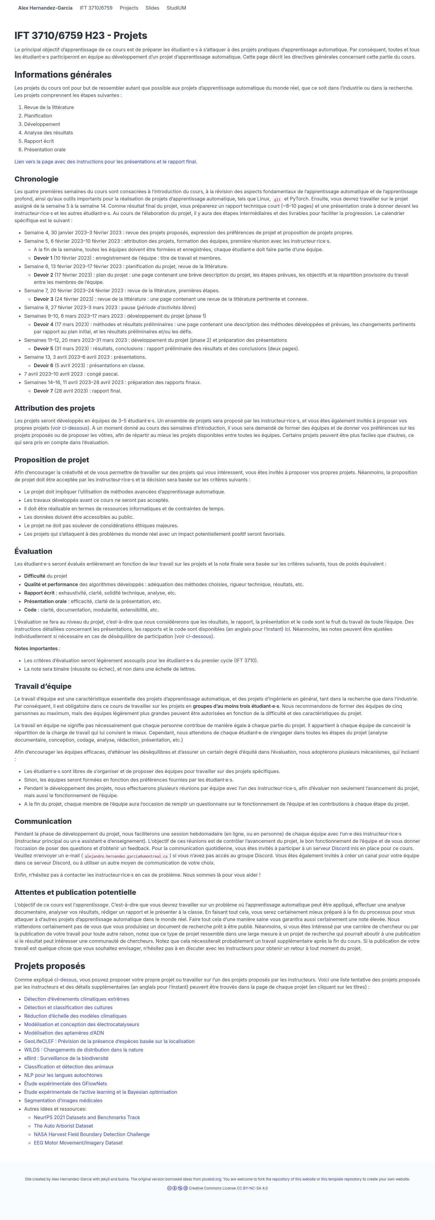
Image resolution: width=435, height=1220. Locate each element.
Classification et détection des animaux (69, 1067)
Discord (340, 848)
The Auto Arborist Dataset (63, 1126)
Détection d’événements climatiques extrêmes (76, 999)
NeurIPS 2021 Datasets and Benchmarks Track (87, 1117)
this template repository (341, 1179)
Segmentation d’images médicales (63, 1100)
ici (287, 629)
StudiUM (176, 8)
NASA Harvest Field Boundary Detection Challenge (92, 1134)
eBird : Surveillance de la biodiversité (66, 1058)
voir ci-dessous (70, 428)
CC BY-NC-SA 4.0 (252, 1188)
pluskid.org (211, 1179)
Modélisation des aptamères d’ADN (64, 1033)
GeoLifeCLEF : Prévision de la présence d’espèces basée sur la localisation (109, 1041)
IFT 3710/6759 (96, 8)
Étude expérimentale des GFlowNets (65, 1083)
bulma (123, 1179)
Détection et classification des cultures (68, 1007)
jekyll (105, 1179)
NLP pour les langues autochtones (63, 1075)
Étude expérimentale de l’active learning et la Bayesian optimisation (100, 1092)
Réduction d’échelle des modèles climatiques (75, 1016)
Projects (129, 8)
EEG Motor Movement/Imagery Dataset (78, 1143)
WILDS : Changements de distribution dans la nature (83, 1050)
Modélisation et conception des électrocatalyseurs (81, 1024)
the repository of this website (291, 1179)
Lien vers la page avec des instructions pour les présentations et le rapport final (105, 162)
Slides (153, 8)
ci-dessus (65, 980)
